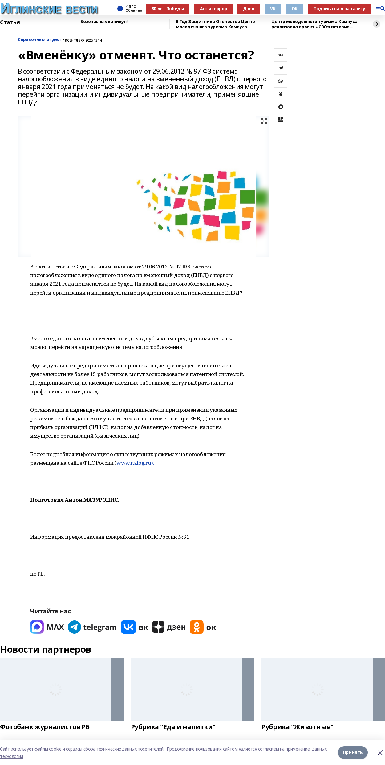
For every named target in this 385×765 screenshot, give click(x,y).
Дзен (248, 8)
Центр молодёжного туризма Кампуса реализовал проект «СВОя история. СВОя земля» (314, 24)
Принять (353, 752)
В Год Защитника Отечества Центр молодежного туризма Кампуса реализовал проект (215, 24)
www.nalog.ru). (135, 462)
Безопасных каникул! (104, 21)
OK (295, 8)
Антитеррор (213, 8)
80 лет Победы (168, 8)
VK (272, 8)
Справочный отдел (39, 39)
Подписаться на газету (339, 8)
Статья (10, 22)
